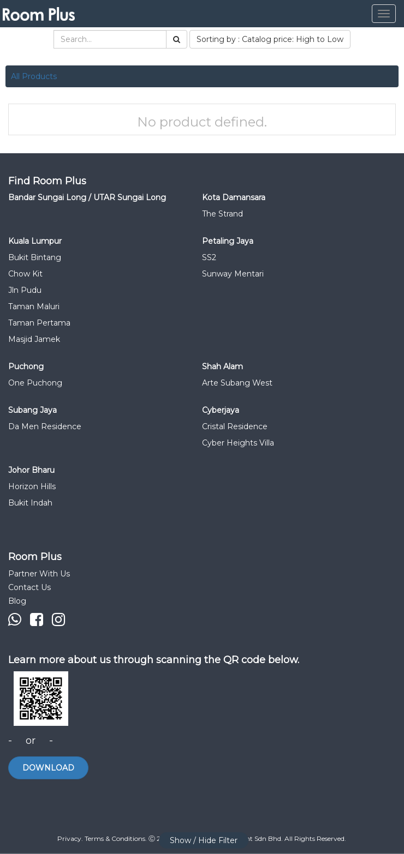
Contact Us (29, 587)
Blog (17, 601)
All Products (34, 76)
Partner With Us (39, 574)
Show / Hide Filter (203, 840)
